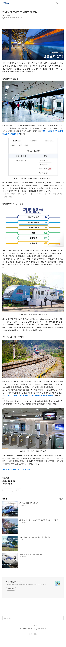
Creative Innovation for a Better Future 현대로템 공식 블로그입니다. (27, 584)
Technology (6, 15)
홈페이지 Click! (33, 625)
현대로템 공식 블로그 (14, 582)
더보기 (61, 499)
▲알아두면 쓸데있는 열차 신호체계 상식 (17, 469)
